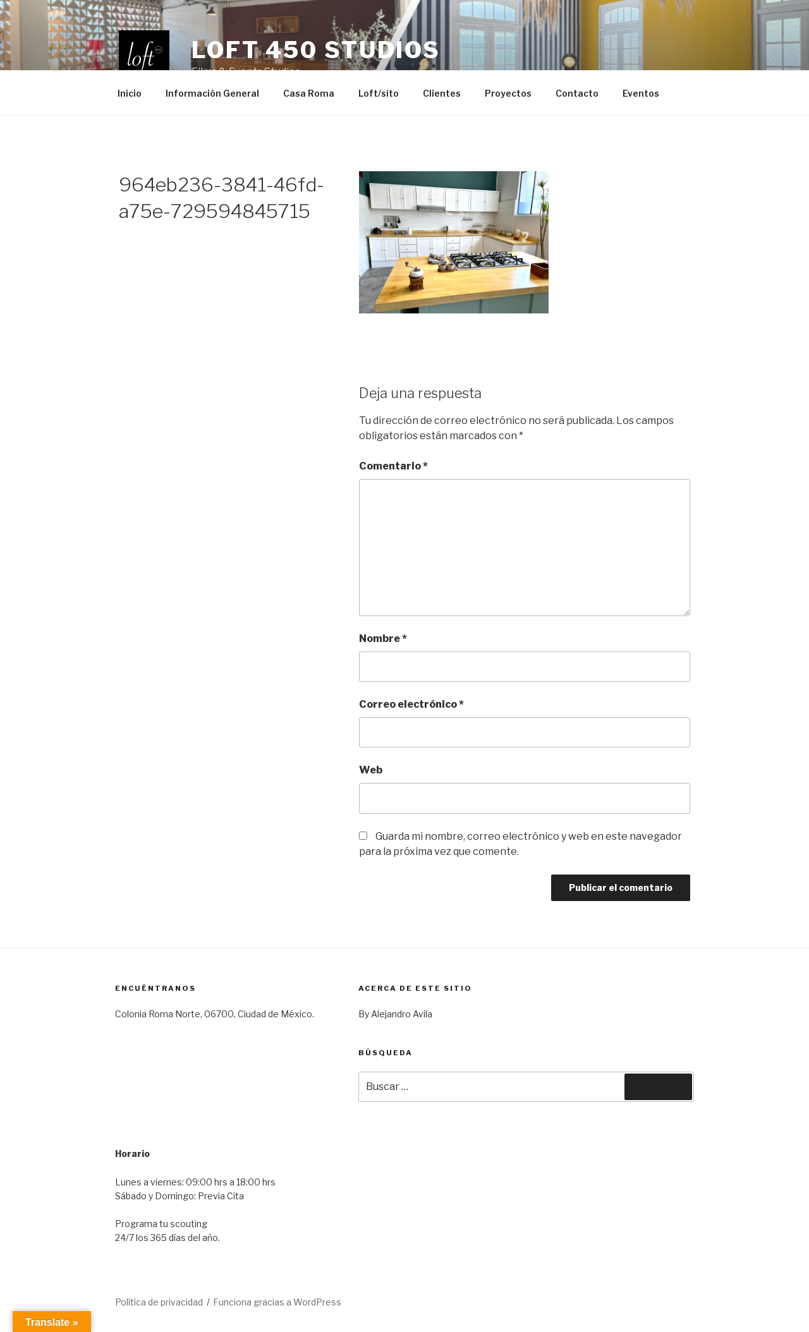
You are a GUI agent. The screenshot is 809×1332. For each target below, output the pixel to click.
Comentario (393, 466)
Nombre (383, 639)
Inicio (130, 93)
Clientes (442, 93)
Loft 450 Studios (316, 50)
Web (370, 770)
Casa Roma (308, 93)
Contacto (577, 93)
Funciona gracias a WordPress (277, 1302)
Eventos (641, 93)
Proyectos (508, 93)
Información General (212, 93)
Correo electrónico (411, 704)
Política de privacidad (159, 1302)
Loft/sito (378, 93)
